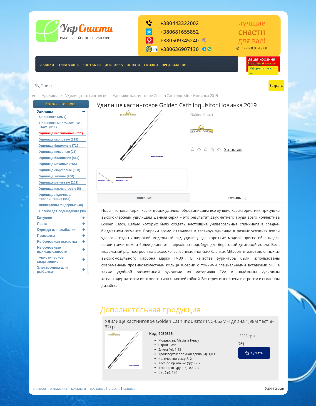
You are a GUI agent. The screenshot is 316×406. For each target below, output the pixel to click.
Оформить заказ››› (261, 71)
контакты (92, 65)
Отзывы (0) (237, 198)
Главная (46, 65)
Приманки (61, 235)
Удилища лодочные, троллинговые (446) (55, 197)
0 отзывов (233, 149)
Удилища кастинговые (85, 95)
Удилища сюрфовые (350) (59, 170)
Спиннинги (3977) (53, 117)
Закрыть (276, 85)
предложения (174, 65)
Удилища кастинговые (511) (61, 133)
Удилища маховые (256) (58, 164)
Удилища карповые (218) (58, 139)
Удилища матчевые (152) (58, 182)
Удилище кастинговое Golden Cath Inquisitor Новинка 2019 (165, 95)
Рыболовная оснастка (61, 241)
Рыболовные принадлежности (61, 249)
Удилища (50, 95)
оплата (133, 65)
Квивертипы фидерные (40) (61, 205)
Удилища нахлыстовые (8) (60, 188)
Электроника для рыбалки (61, 269)
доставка (114, 65)
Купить (254, 352)
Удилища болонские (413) (59, 158)
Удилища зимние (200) (56, 176)
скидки (151, 65)
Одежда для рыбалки (61, 230)
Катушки (61, 218)
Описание (143, 198)
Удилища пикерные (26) (58, 151)
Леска (61, 224)
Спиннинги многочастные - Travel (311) (60, 125)
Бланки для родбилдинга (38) (62, 211)
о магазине (68, 65)
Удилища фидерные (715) (59, 145)
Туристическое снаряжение (61, 259)
